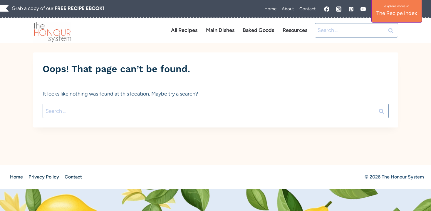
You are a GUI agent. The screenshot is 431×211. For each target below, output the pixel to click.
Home (270, 8)
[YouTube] (363, 9)
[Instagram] (338, 9)
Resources (295, 30)
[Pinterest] (351, 9)
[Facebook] (326, 9)
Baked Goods (258, 30)
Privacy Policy (43, 177)
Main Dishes (220, 30)
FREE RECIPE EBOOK (79, 8)
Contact (307, 8)
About (288, 8)
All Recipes (184, 30)
